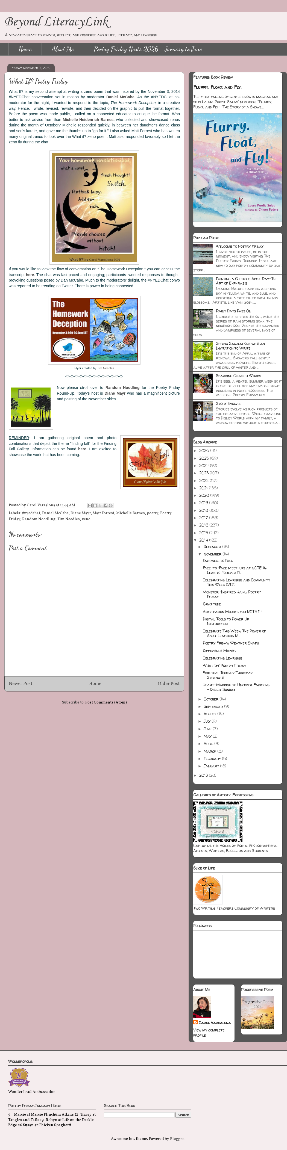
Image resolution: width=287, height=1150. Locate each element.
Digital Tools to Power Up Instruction (226, 621)
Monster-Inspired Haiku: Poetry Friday (232, 594)
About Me (63, 49)
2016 (204, 525)
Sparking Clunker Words (238, 375)
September (214, 706)
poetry (152, 513)
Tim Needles (105, 368)
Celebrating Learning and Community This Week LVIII (236, 582)
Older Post (169, 684)
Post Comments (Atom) (106, 702)
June (208, 728)
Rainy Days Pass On (233, 311)
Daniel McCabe (120, 97)
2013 (204, 775)
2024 (204, 465)
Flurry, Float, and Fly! (217, 87)
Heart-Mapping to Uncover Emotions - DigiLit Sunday (236, 687)
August (210, 713)
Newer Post (21, 684)
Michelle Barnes (130, 513)
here (30, 275)
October (211, 699)
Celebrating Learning (222, 658)
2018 (204, 510)
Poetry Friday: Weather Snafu (231, 643)
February (213, 758)
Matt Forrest (103, 513)
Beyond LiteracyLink (56, 21)
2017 (204, 517)
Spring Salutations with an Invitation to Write (240, 346)
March (210, 751)
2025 (204, 458)
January (212, 765)
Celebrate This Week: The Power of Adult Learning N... (234, 633)
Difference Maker (219, 650)
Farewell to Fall (218, 560)
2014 (204, 540)
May (208, 736)
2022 (204, 480)
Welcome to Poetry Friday (239, 246)
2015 (204, 532)
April (209, 743)
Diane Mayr (114, 393)
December (213, 546)
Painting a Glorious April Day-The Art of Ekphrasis (246, 281)
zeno (86, 519)
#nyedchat (31, 513)
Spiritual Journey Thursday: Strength (228, 675)
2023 (204, 472)
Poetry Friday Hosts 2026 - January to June (148, 49)
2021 (204, 487)
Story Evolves (228, 403)
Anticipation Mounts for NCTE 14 (232, 611)
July (208, 721)
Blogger (177, 1139)
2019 (204, 502)
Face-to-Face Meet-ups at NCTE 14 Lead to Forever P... (234, 570)
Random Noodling (38, 519)
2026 (204, 450)
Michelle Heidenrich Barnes (88, 119)
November (213, 554)
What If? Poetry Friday (224, 665)
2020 (204, 495)
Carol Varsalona (215, 1022)
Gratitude (212, 604)
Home (25, 49)
